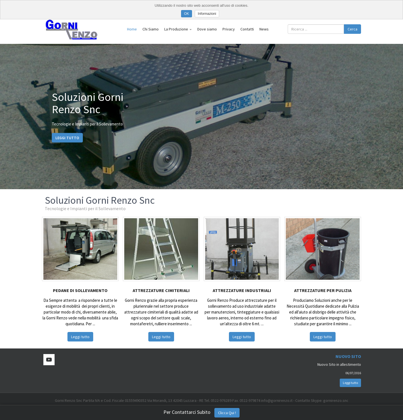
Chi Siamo (150, 29)
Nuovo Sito (348, 356)
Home (132, 29)
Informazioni (207, 14)
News (264, 29)
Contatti (247, 29)
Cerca (352, 29)
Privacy (228, 29)
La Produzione (178, 29)
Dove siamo (207, 29)
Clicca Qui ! (227, 412)
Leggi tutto (67, 137)
